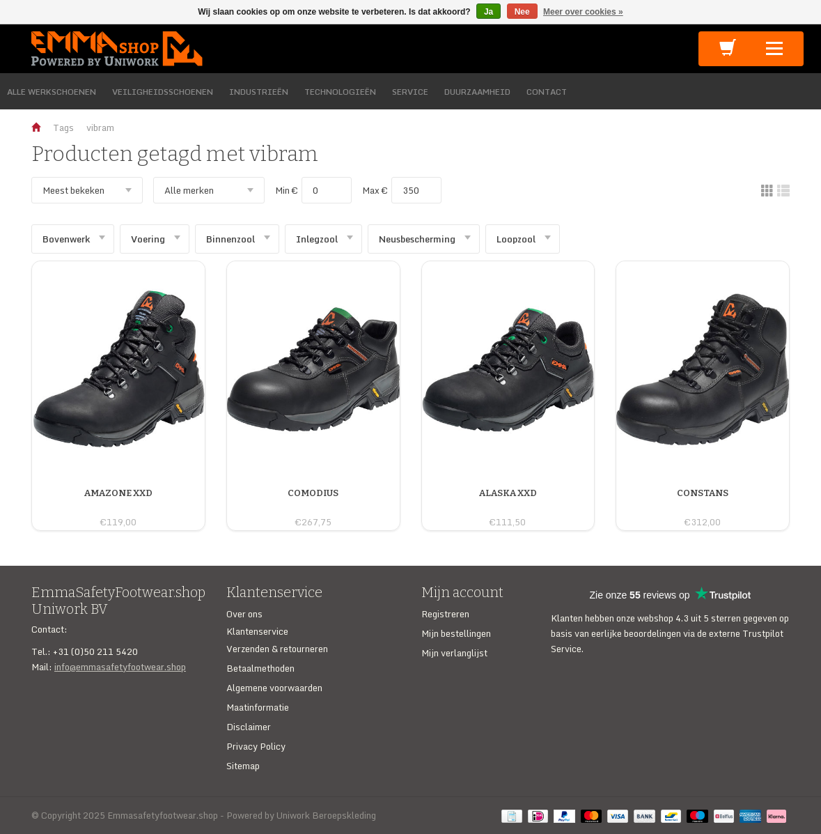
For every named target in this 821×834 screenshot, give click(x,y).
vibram (100, 127)
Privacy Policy (256, 746)
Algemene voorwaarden (274, 687)
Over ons (244, 613)
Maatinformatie (257, 707)
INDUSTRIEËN (258, 91)
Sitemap (243, 765)
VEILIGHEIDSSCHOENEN (162, 91)
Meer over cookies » (583, 12)
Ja (488, 12)
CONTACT (546, 91)
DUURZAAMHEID (477, 91)
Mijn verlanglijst (454, 653)
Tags (63, 127)
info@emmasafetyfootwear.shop (120, 666)
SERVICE (410, 91)
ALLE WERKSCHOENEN (51, 91)
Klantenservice (257, 631)
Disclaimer (248, 726)
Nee (522, 12)
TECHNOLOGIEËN (340, 91)
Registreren (445, 613)
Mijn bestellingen (456, 633)
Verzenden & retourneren (277, 648)
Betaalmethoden (260, 668)
